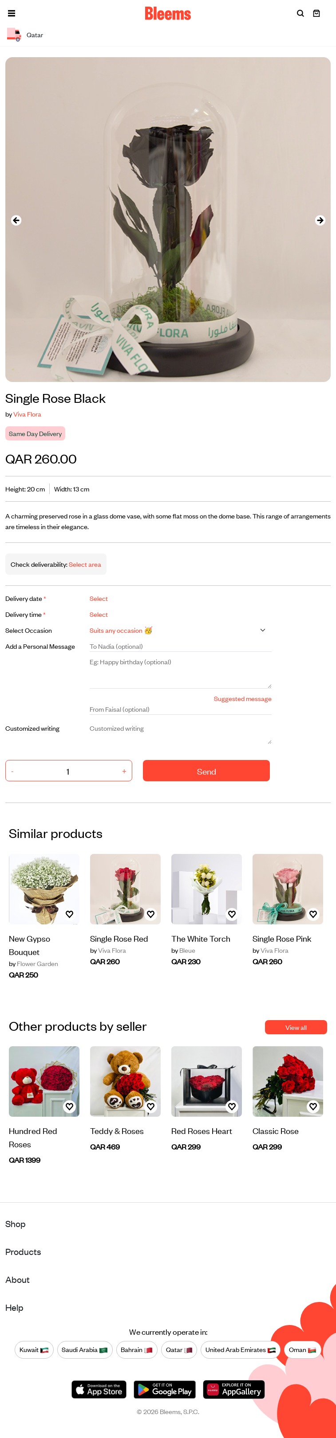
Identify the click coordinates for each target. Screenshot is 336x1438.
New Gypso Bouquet (29, 944)
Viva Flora (27, 413)
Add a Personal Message (40, 646)
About (17, 1279)
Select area (84, 564)
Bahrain (137, 1349)
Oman (302, 1349)
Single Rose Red (119, 937)
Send (206, 770)
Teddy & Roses (117, 1130)
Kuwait (34, 1349)
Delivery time (25, 614)
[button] (11, 13)
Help (14, 1307)
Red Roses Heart (201, 1130)
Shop (15, 1223)
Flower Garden (33, 963)
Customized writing (32, 728)
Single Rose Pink (282, 937)
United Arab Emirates (241, 1349)
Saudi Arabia (85, 1349)
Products (23, 1251)
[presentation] (16, 220)
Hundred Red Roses (33, 1137)
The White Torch (200, 937)
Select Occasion (28, 630)
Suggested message (243, 698)
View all (296, 1027)
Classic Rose (276, 1130)
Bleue (183, 950)
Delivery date (25, 598)
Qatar (179, 1349)
